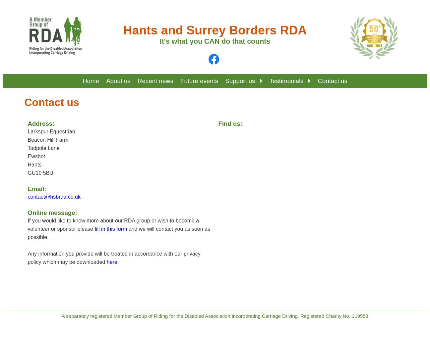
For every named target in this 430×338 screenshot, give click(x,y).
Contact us (332, 80)
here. (113, 262)
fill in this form (110, 229)
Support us (243, 80)
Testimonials (290, 80)
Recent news (155, 80)
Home (91, 80)
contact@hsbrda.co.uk (54, 197)
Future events (199, 80)
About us (118, 80)
